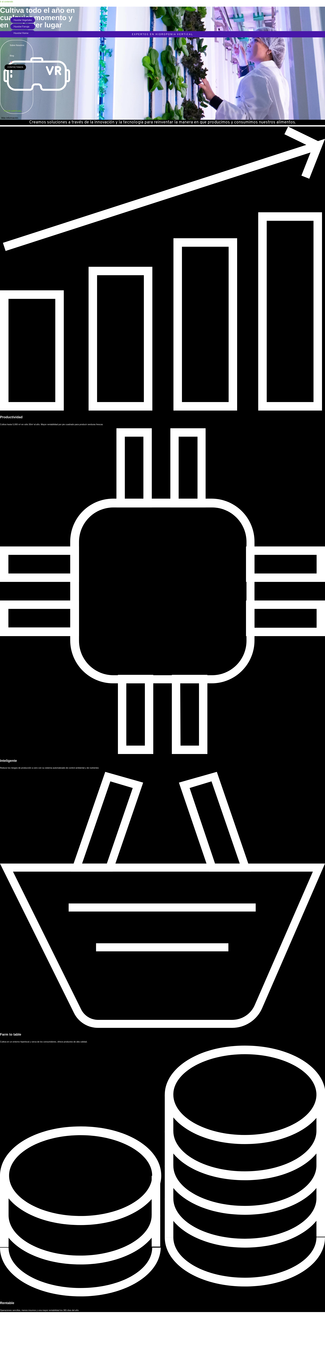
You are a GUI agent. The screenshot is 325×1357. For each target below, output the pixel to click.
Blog (12, 56)
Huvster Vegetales (23, 20)
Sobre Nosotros (17, 45)
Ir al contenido (6, 2)
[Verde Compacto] (18, 13)
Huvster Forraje (21, 26)
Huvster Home (21, 33)
